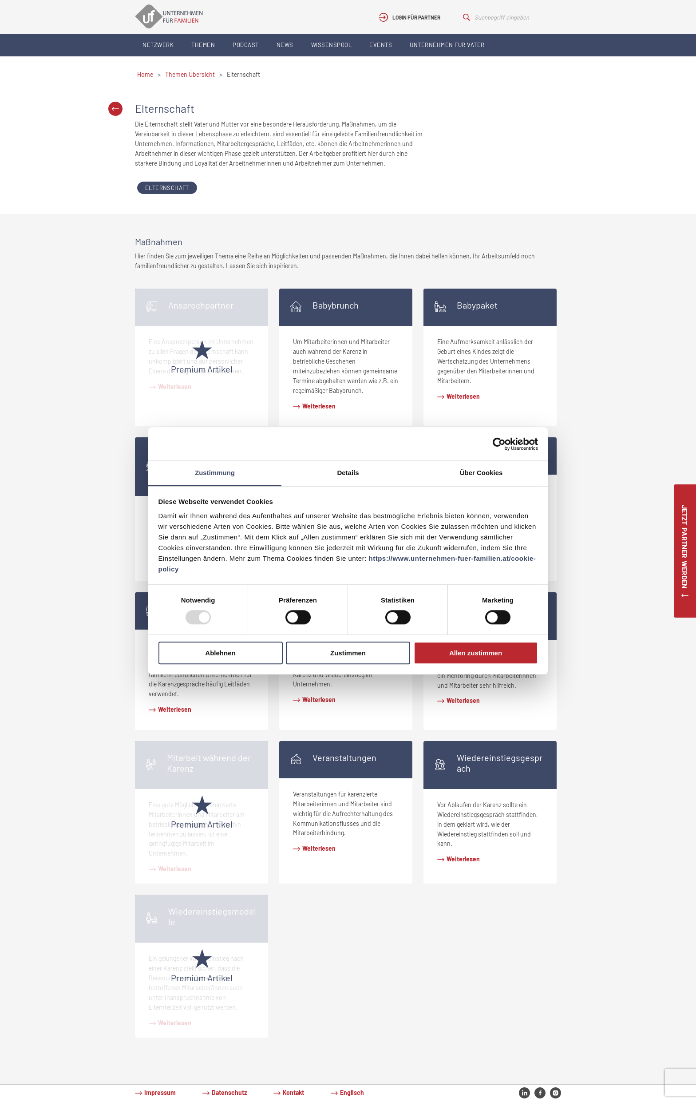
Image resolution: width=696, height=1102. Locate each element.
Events (380, 44)
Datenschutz (229, 1092)
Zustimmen (348, 653)
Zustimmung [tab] (215, 472)
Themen (203, 44)
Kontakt (293, 1092)
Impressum (160, 1092)
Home (145, 74)
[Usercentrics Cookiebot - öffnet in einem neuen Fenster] (499, 444)
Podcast (246, 44)
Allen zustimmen (475, 653)
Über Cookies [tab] (481, 472)
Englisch (352, 1092)
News (285, 44)
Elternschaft (167, 187)
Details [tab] (348, 472)
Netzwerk (158, 44)
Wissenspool (331, 44)
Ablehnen (220, 653)
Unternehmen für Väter (447, 44)
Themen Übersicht (190, 74)
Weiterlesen (319, 406)
